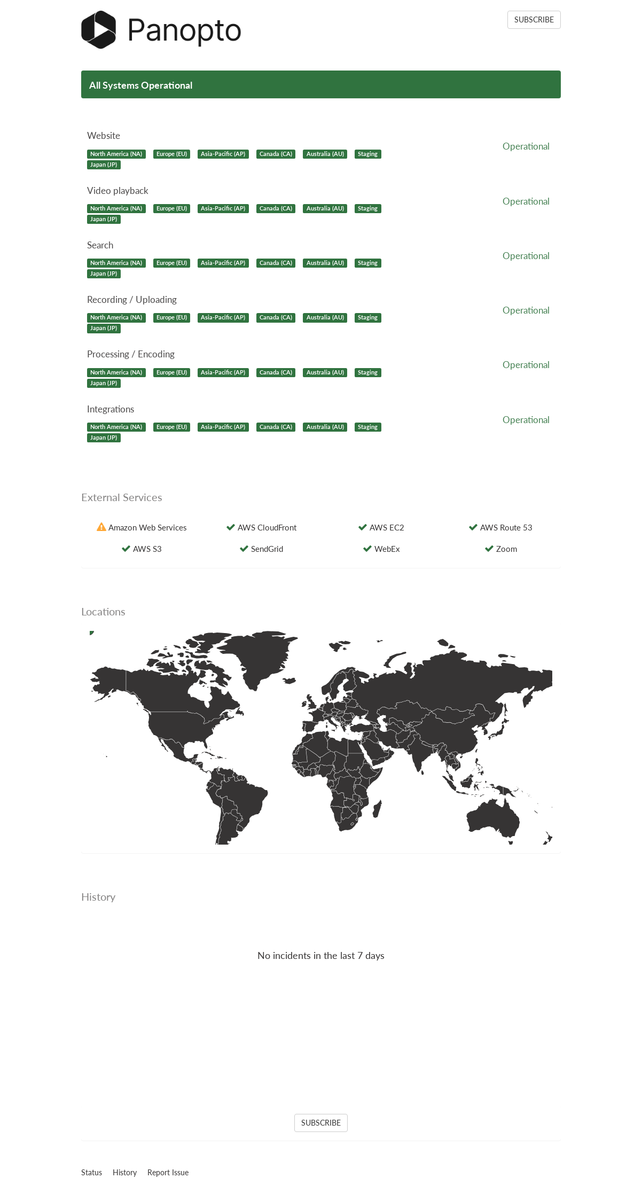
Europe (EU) (171, 154)
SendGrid (267, 548)
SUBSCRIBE (534, 19)
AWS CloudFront (267, 527)
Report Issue (168, 1172)
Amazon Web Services (147, 527)
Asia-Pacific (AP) (223, 154)
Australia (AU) (325, 154)
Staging (368, 154)
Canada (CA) (276, 154)
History (125, 1172)
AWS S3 (147, 548)
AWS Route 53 (506, 527)
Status (91, 1172)
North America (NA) (116, 154)
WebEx (387, 548)
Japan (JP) (103, 164)
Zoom (506, 548)
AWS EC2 (387, 527)
